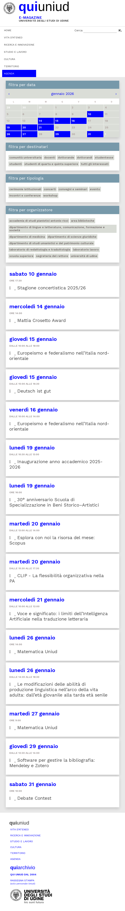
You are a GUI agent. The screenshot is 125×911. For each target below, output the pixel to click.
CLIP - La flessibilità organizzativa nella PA (56, 578)
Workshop (50, 195)
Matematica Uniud (33, 651)
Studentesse (104, 157)
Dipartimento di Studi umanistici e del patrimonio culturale (51, 243)
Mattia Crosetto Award (37, 320)
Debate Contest (30, 798)
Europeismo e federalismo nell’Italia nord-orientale (59, 355)
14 (40, 120)
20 (24, 127)
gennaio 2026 (62, 93)
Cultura (9, 59)
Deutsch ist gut (30, 391)
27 (24, 134)
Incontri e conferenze (25, 195)
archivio (22, 867)
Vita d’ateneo (13, 37)
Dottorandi (84, 157)
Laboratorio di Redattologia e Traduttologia (39, 249)
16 (73, 120)
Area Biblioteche (82, 220)
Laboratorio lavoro (86, 249)
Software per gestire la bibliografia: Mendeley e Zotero (52, 763)
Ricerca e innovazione (19, 44)
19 (8, 127)
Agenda (9, 73)
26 (8, 134)
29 (57, 134)
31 (89, 134)
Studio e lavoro (15, 51)
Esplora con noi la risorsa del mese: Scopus (52, 540)
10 (89, 114)
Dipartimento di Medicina (27, 236)
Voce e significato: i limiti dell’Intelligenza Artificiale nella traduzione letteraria (58, 616)
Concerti (50, 189)
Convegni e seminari (73, 189)
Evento (95, 189)
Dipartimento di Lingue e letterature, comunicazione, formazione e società (57, 228)
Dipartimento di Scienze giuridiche (72, 236)
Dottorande (66, 157)
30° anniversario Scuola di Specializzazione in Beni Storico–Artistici (54, 502)
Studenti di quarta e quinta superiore (51, 164)
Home (7, 30)
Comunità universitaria (25, 157)
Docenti (49, 157)
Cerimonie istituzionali (25, 189)
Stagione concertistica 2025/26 (47, 287)
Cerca (79, 30)
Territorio (11, 66)
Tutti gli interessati (94, 164)
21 (40, 127)
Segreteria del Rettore (52, 256)
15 (56, 120)
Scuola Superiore (21, 256)
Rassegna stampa (22, 882)
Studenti (15, 164)
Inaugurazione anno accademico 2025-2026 (56, 464)
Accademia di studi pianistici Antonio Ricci (38, 220)
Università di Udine (84, 256)
